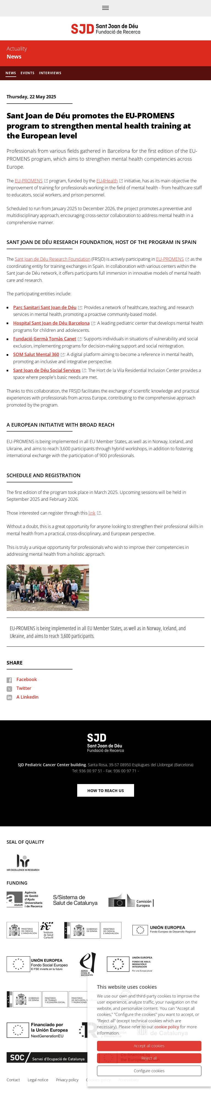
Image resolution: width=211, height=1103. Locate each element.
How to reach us (105, 790)
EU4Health (107, 181)
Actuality (17, 48)
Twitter (23, 688)
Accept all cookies (149, 1046)
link (91, 513)
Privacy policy (67, 1079)
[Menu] (105, 8)
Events (28, 73)
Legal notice (38, 1079)
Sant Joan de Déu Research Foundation (52, 259)
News (14, 56)
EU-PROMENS (29, 181)
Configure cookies (149, 1070)
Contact (13, 1079)
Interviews (50, 73)
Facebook (26, 679)
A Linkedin (27, 697)
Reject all (149, 1058)
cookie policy (166, 1027)
